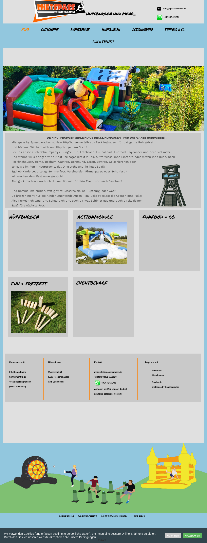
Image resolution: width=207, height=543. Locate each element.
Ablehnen (173, 535)
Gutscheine (49, 30)
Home (25, 30)
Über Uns (138, 516)
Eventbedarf (80, 30)
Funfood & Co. (175, 30)
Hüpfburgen (111, 30)
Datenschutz (87, 516)
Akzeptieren (192, 535)
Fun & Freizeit (103, 42)
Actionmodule (142, 30)
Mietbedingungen (114, 516)
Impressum (66, 516)
